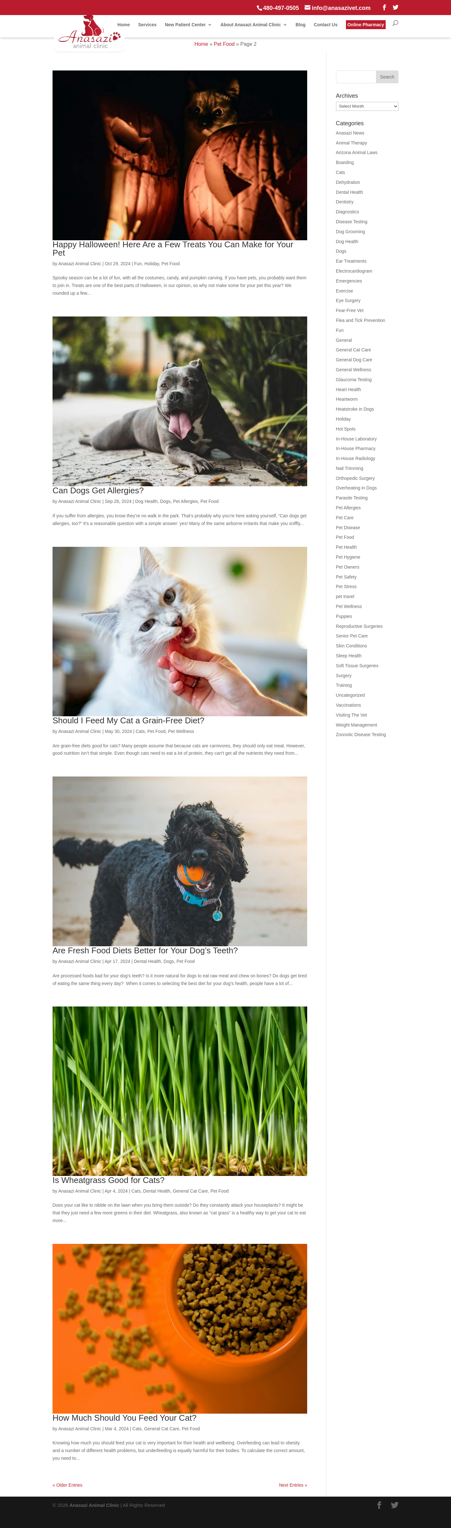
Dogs (165, 501)
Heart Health (348, 389)
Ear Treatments (351, 261)
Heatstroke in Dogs (355, 409)
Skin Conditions (351, 645)
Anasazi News (350, 133)
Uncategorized (350, 695)
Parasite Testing (352, 497)
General (344, 340)
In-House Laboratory (356, 438)
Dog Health (146, 501)
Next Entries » (293, 1485)
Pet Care (345, 517)
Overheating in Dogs (356, 487)
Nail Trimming (350, 468)
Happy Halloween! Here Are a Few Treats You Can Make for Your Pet (173, 249)
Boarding (345, 162)
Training (344, 685)
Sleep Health (349, 655)
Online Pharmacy (366, 24)
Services (147, 24)
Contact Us (326, 24)
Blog (301, 24)
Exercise (344, 290)
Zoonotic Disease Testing (361, 734)
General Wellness (353, 369)
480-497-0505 (281, 8)
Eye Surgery (348, 300)
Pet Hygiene (348, 557)
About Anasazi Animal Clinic (250, 24)
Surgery (344, 675)
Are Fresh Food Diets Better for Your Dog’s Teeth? (145, 950)
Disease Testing (352, 221)
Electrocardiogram (354, 271)
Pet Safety (346, 576)
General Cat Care (190, 1191)
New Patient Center (185, 24)
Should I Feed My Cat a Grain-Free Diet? (128, 720)
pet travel (345, 596)
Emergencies (349, 280)
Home (123, 24)
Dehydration (348, 182)
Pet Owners (347, 567)
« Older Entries (67, 1485)
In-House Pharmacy (356, 448)
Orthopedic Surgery (355, 478)
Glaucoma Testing (354, 379)
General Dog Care (354, 359)
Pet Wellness (181, 731)
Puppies (344, 616)
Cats (140, 731)
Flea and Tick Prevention (360, 320)
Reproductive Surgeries (359, 626)
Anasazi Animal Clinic (79, 263)
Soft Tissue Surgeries (357, 665)
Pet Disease (348, 527)
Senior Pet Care (352, 635)
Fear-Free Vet (350, 310)
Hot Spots (346, 428)
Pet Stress (346, 586)
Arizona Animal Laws (357, 152)
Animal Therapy (351, 142)
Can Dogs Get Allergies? (98, 490)
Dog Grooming (350, 231)
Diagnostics (347, 211)
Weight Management (356, 724)
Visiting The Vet (351, 715)
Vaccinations (348, 705)
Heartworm (347, 399)
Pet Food (224, 44)
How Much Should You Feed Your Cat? (125, 1418)
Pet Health (346, 547)
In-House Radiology (355, 458)
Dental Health (147, 961)
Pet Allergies (185, 501)
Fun (138, 263)
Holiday (151, 263)
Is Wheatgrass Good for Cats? (109, 1180)
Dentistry (345, 201)
